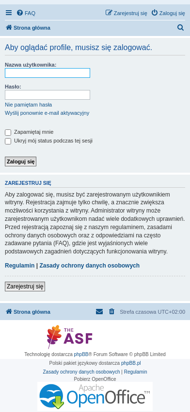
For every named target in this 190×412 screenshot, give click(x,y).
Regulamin (19, 265)
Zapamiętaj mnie (29, 132)
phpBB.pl (131, 363)
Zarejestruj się (25, 286)
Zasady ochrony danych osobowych (89, 265)
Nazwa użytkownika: (30, 65)
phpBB (81, 354)
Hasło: (13, 87)
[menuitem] (25, 13)
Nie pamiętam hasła (28, 104)
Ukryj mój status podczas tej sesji (49, 140)
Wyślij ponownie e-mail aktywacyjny (47, 113)
